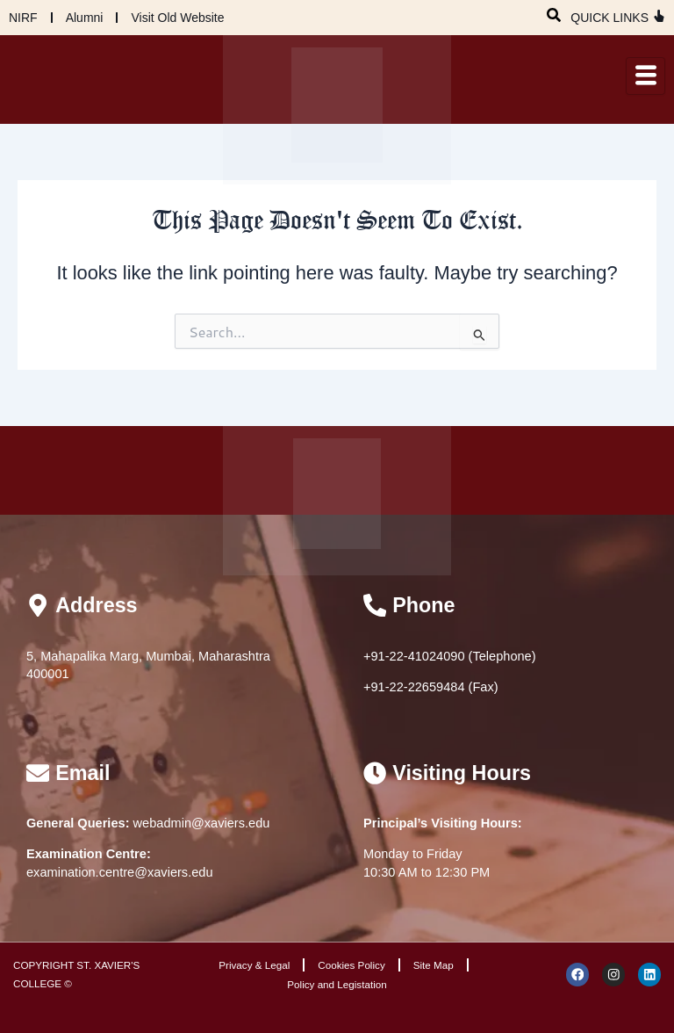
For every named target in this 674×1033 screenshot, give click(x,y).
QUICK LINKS (609, 18)
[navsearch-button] (554, 13)
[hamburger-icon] (645, 76)
